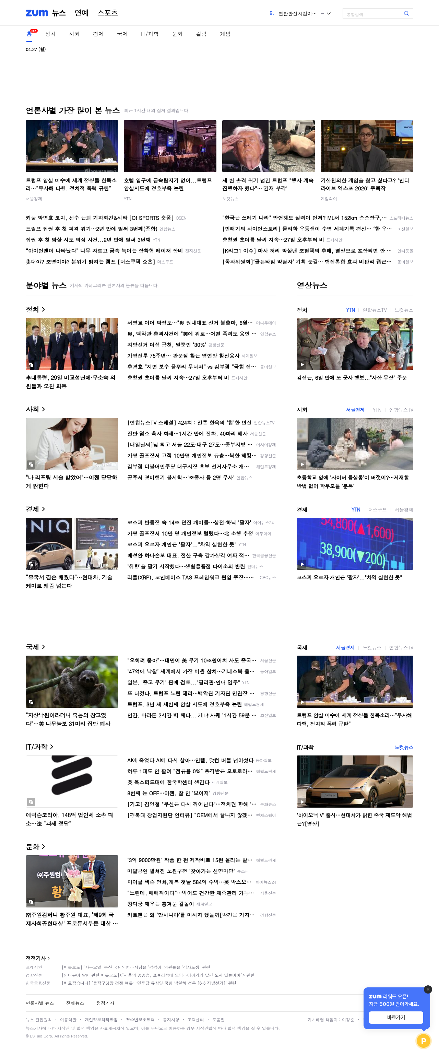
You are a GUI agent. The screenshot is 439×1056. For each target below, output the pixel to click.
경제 (98, 34)
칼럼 (201, 34)
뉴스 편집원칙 (39, 1019)
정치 (50, 34)
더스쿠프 (377, 509)
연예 (81, 13)
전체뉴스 (75, 1003)
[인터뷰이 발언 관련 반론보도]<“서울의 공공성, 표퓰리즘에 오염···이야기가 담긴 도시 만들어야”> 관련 (158, 975)
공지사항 (171, 1019)
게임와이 (329, 198)
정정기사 (36, 958)
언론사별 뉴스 (40, 1003)
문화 (177, 34)
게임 (225, 34)
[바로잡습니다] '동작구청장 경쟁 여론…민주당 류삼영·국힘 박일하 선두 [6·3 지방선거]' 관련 (149, 983)
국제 (122, 34)
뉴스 (59, 13)
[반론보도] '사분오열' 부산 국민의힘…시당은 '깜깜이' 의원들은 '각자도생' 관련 (136, 967)
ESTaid (36, 1036)
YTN (128, 198)
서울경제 (34, 198)
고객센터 (196, 1019)
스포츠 (107, 13)
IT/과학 (150, 34)
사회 (74, 34)
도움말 (218, 1019)
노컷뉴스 (230, 198)
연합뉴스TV (375, 309)
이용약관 (68, 1019)
